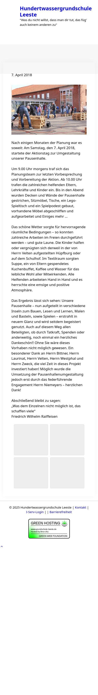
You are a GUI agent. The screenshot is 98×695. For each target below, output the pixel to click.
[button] (2, 546)
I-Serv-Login (35, 512)
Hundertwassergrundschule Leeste (56, 11)
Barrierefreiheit (61, 512)
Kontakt (80, 507)
